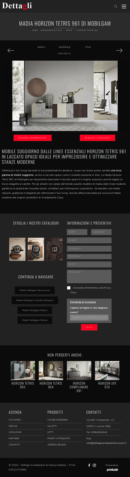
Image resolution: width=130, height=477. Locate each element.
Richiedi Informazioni (32, 138)
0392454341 (99, 432)
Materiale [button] (64, 47)
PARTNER (14, 438)
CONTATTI (14, 444)
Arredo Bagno (57, 444)
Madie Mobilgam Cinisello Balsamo (34, 300)
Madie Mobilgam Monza (35, 320)
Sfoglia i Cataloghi (97, 138)
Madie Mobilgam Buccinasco (35, 290)
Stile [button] (88, 47)
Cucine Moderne (58, 419)
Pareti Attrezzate (59, 438)
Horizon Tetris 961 (87, 30)
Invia (89, 327)
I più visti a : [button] (65, 53)
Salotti (52, 426)
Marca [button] (41, 47)
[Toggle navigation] (124, 6)
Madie (69, 30)
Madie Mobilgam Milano (35, 310)
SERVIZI (13, 426)
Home (35, 30)
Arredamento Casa (51, 30)
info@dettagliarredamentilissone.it (106, 443)
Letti (50, 432)
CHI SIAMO (15, 419)
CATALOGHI (15, 432)
